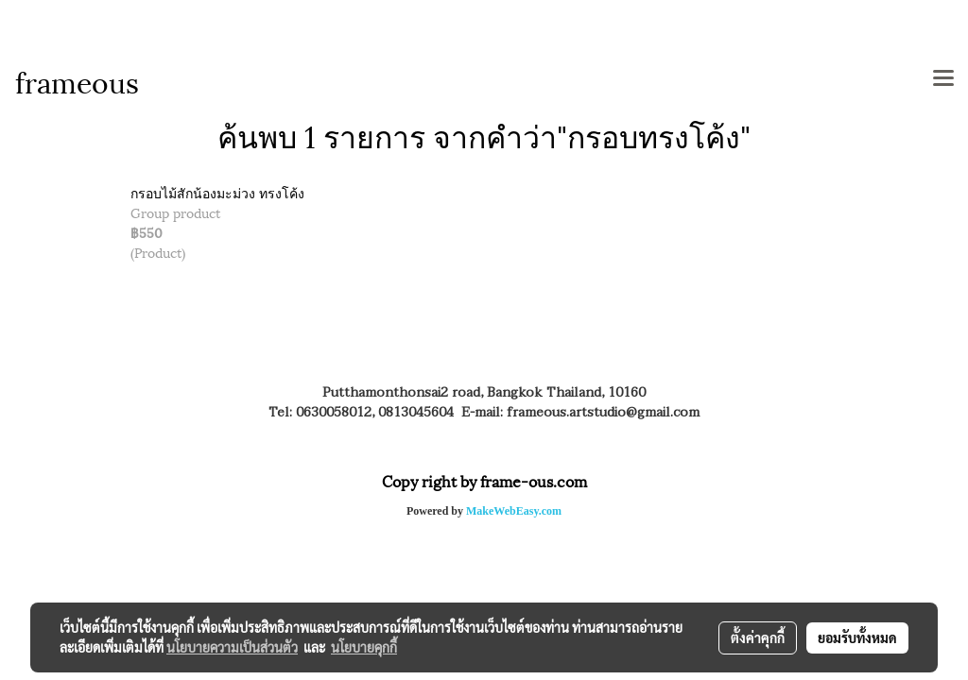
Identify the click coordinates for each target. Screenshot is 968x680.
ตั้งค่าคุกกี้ (758, 637)
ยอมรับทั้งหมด (857, 637)
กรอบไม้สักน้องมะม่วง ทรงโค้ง (217, 192)
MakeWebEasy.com (514, 511)
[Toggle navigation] (943, 79)
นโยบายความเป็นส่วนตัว (232, 646)
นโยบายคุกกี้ (364, 646)
